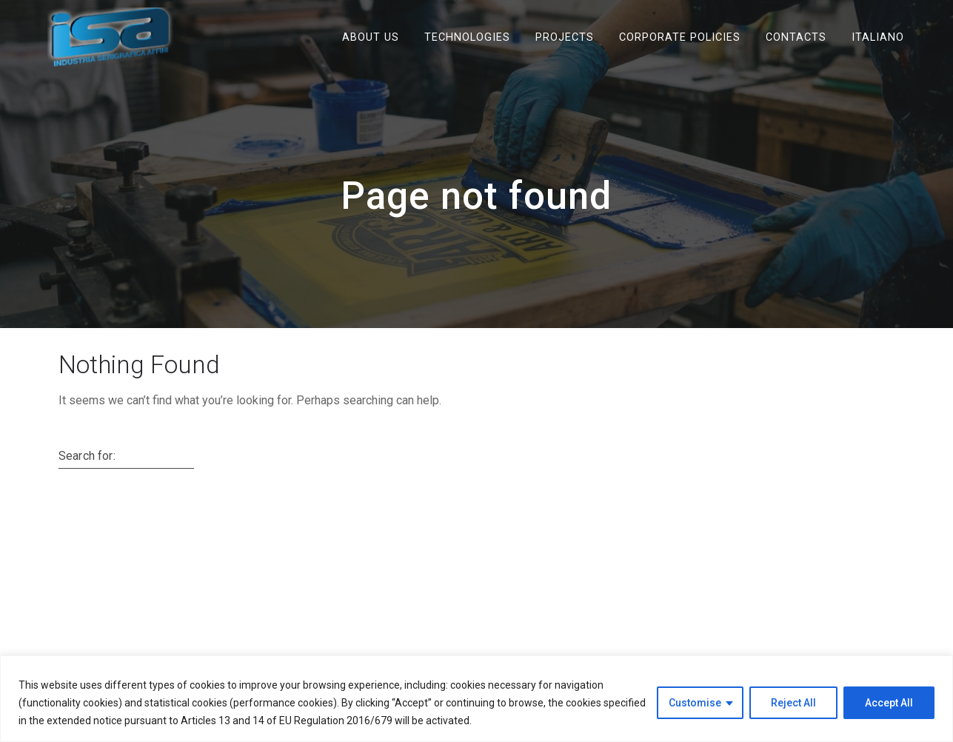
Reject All (793, 703)
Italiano (878, 36)
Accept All (889, 703)
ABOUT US (370, 36)
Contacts (796, 36)
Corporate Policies (679, 36)
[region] (476, 698)
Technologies (467, 36)
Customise (695, 703)
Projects (564, 36)
